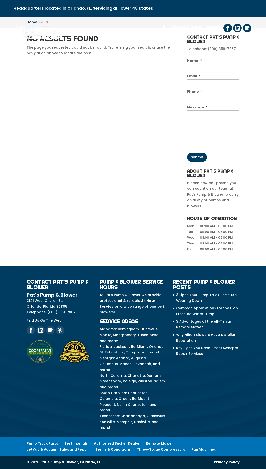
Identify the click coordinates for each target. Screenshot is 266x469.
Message (197, 107)
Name (194, 60)
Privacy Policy (227, 462)
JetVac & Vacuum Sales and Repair (58, 449)
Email (194, 76)
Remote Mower (159, 443)
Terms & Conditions (113, 449)
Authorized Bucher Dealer (117, 443)
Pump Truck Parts (42, 443)
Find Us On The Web (44, 320)
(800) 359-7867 (192, 28)
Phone (195, 92)
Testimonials (76, 443)
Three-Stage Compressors (161, 449)
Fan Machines (203, 449)
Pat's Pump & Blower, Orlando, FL (70, 462)
